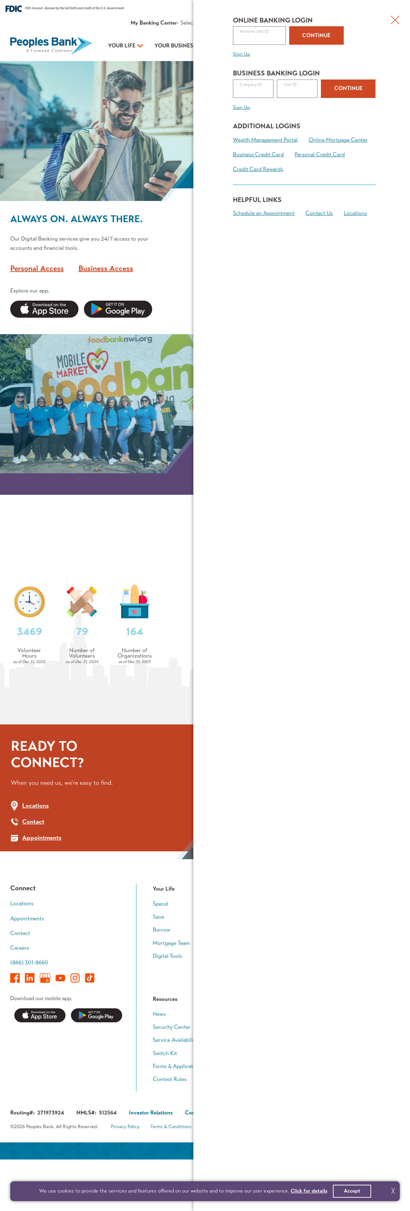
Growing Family (349, 958)
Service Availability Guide (183, 1082)
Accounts (253, 945)
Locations (21, 945)
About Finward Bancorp (270, 1108)
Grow (248, 972)
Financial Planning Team (359, 1011)
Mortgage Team (171, 985)
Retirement (344, 985)
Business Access (105, 267)
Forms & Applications (178, 1108)
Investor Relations (263, 1095)
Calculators (345, 1024)
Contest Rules (170, 1121)
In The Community (263, 1082)
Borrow (161, 972)
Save (158, 958)
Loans (249, 958)
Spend (160, 945)
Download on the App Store (39, 1058)
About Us (308, 22)
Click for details (309, 1191)
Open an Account (303, 46)
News (159, 1056)
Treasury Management (268, 998)
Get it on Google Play (96, 1058)
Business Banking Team (269, 1011)
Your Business (175, 45)
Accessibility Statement (227, 1169)
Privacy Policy (125, 1169)
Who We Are (41, 687)
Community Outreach (56, 711)
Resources (280, 22)
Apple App (44, 309)
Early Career (346, 945)
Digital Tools (167, 998)
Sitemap (271, 1169)
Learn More (291, 159)
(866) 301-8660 (29, 1004)
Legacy (339, 998)
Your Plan (230, 45)
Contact (333, 22)
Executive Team (260, 1069)
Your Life (121, 45)
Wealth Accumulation (357, 972)
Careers (19, 990)
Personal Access (37, 267)
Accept (352, 1191)
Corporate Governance (212, 1154)
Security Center (172, 1069)
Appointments (364, 22)
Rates (257, 22)
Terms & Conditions (170, 1169)
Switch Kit (165, 1095)
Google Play (118, 309)
